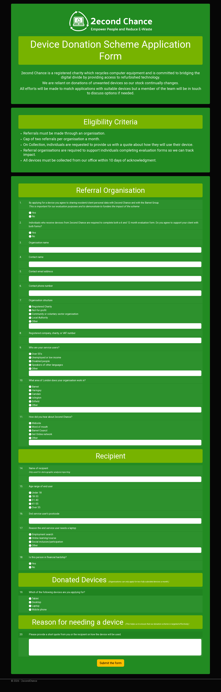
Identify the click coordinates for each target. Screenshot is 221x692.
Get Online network (42, 434)
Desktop (36, 602)
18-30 (35, 496)
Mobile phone (39, 609)
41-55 (35, 503)
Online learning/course (44, 538)
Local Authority (40, 317)
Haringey (36, 390)
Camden (36, 394)
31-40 (35, 500)
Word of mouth (40, 426)
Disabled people (41, 361)
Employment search (42, 534)
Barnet (35, 386)
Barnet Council (39, 430)
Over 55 (36, 507)
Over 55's (37, 353)
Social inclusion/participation (47, 541)
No (33, 216)
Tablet (35, 598)
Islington (36, 397)
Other (35, 321)
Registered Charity (42, 306)
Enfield (35, 401)
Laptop (35, 605)
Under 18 (37, 492)
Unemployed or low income (46, 357)
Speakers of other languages (47, 364)
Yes (34, 212)
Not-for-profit (39, 310)
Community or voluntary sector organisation (55, 313)
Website (36, 423)
